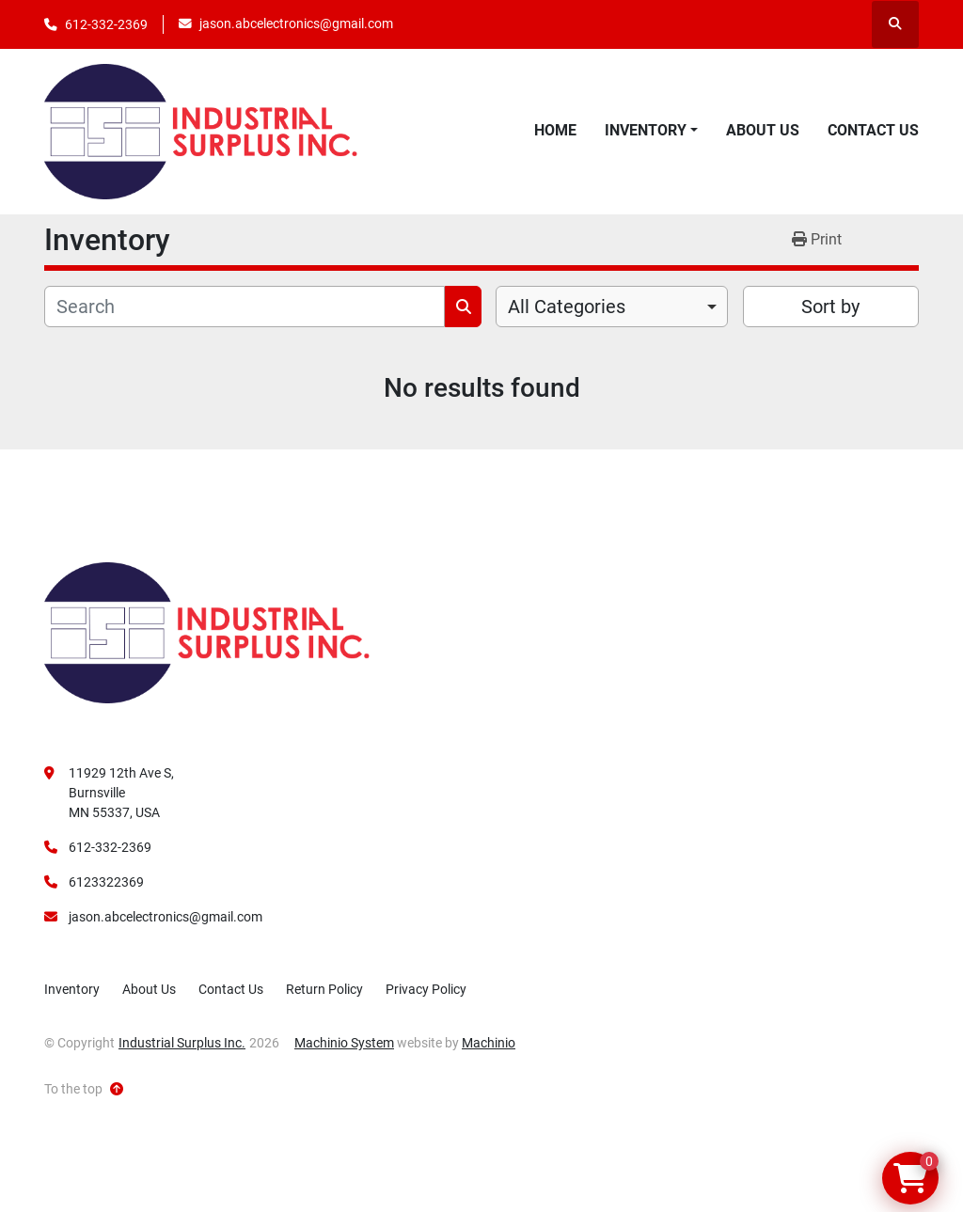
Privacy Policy (426, 989)
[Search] (244, 306)
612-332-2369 (106, 24)
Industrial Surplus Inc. (181, 1042)
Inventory (646, 130)
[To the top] (83, 1089)
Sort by (830, 306)
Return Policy (324, 989)
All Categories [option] (566, 306)
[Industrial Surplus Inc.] (207, 631)
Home (555, 130)
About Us (762, 130)
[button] (651, 130)
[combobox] (612, 306)
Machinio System (344, 1042)
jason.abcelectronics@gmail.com (296, 23)
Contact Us (873, 130)
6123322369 (106, 881)
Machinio (488, 1042)
